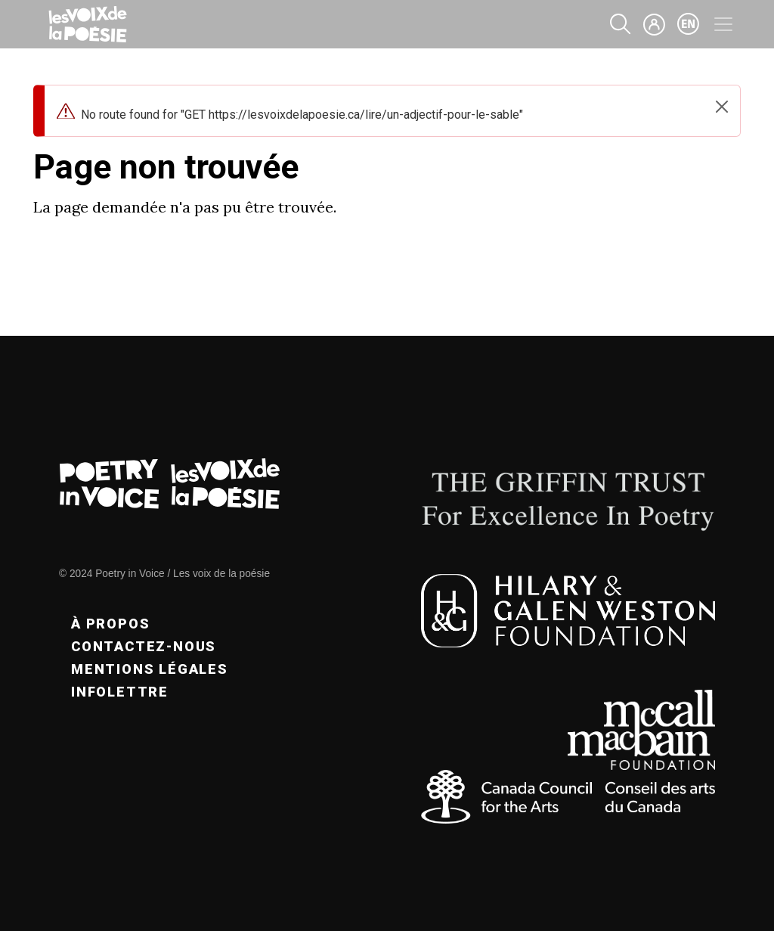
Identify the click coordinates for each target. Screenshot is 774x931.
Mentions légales (149, 669)
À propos (110, 624)
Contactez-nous (143, 646)
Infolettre (120, 692)
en (688, 24)
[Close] (722, 106)
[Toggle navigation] (723, 24)
